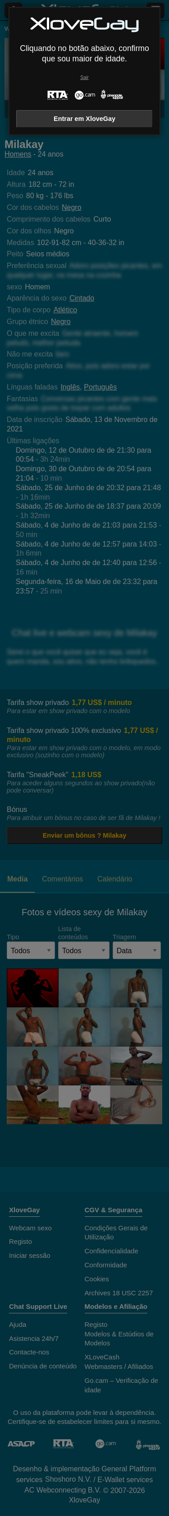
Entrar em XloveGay (84, 118)
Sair (84, 77)
